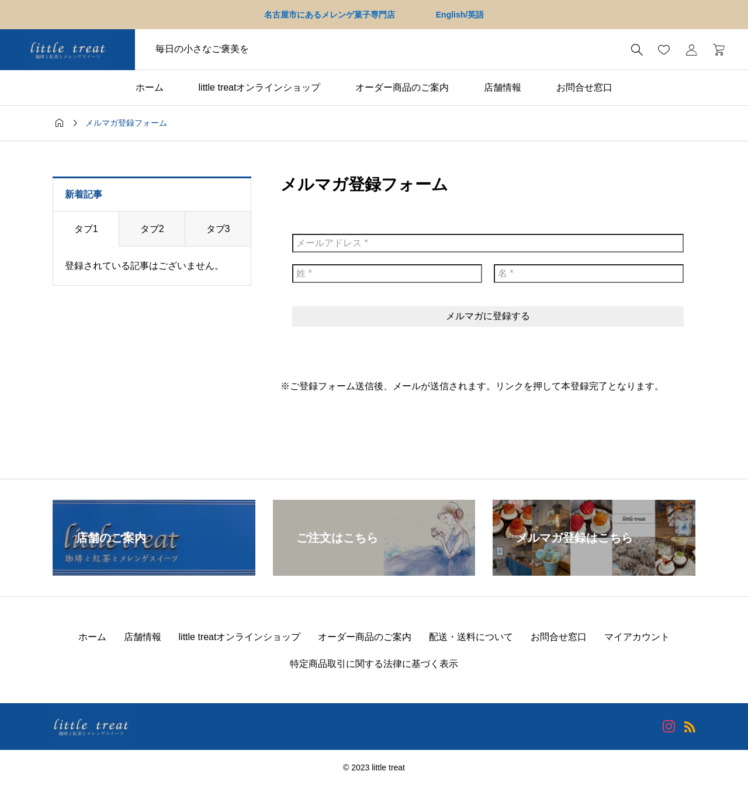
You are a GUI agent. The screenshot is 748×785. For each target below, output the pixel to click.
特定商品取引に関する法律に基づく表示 (374, 664)
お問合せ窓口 (584, 87)
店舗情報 (502, 87)
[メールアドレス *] (488, 243)
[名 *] (589, 273)
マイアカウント (637, 637)
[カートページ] (715, 49)
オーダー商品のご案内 (402, 87)
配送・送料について (471, 637)
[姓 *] (387, 273)
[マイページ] (691, 49)
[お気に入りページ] (663, 49)
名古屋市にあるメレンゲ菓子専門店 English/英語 (374, 14)
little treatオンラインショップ (260, 87)
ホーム (150, 87)
